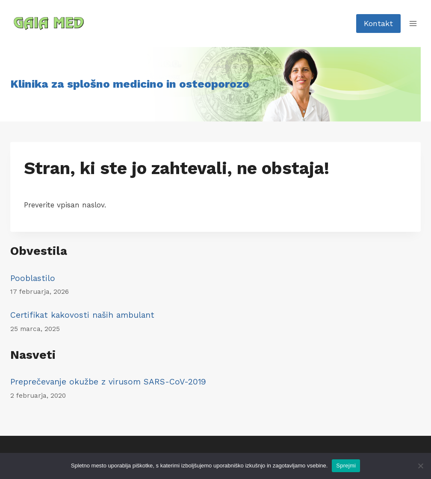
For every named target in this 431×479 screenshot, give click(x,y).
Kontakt (378, 23)
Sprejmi (346, 465)
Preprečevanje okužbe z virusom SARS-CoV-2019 (108, 382)
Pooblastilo (32, 278)
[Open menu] (413, 23)
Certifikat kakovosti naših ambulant (82, 315)
